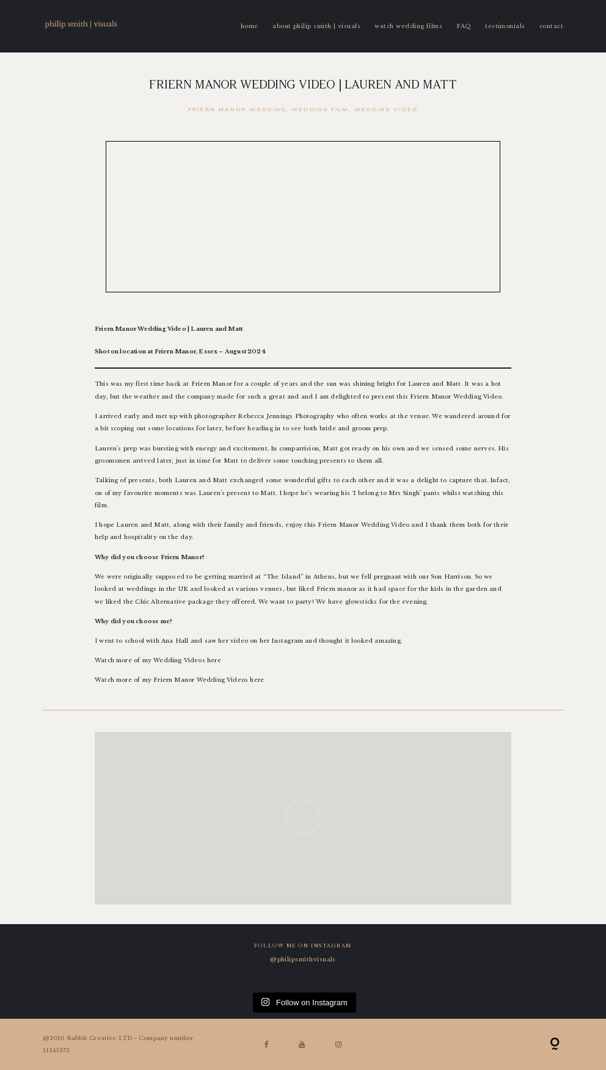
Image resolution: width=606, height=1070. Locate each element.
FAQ (463, 26)
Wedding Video (386, 110)
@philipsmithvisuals (303, 959)
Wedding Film (319, 110)
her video (234, 641)
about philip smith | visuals (316, 26)
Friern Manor (431, 396)
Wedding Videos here (187, 660)
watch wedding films (408, 26)
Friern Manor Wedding (237, 110)
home (249, 26)
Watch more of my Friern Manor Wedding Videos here (179, 680)
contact (551, 26)
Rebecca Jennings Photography (286, 416)
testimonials (505, 26)
